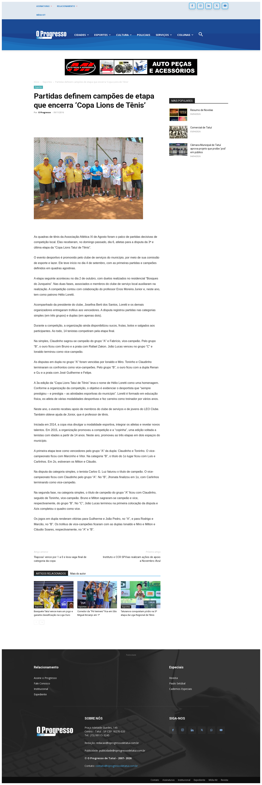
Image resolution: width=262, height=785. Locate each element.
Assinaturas (168, 780)
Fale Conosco (42, 683)
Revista (173, 678)
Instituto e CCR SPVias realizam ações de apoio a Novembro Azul (131, 559)
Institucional (41, 689)
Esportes (47, 82)
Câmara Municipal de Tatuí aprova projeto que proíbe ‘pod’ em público (208, 149)
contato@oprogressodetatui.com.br (117, 766)
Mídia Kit (213, 780)
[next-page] (42, 622)
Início (36, 82)
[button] (200, 34)
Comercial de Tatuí (201, 127)
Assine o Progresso (45, 678)
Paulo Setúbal (177, 683)
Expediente (40, 694)
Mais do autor (78, 573)
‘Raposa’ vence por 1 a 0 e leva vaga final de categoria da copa (60, 559)
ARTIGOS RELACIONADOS (51, 573)
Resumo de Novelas (201, 110)
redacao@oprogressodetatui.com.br (117, 743)
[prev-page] (36, 622)
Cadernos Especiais (180, 689)
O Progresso (44, 112)
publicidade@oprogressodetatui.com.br (122, 750)
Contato (155, 780)
